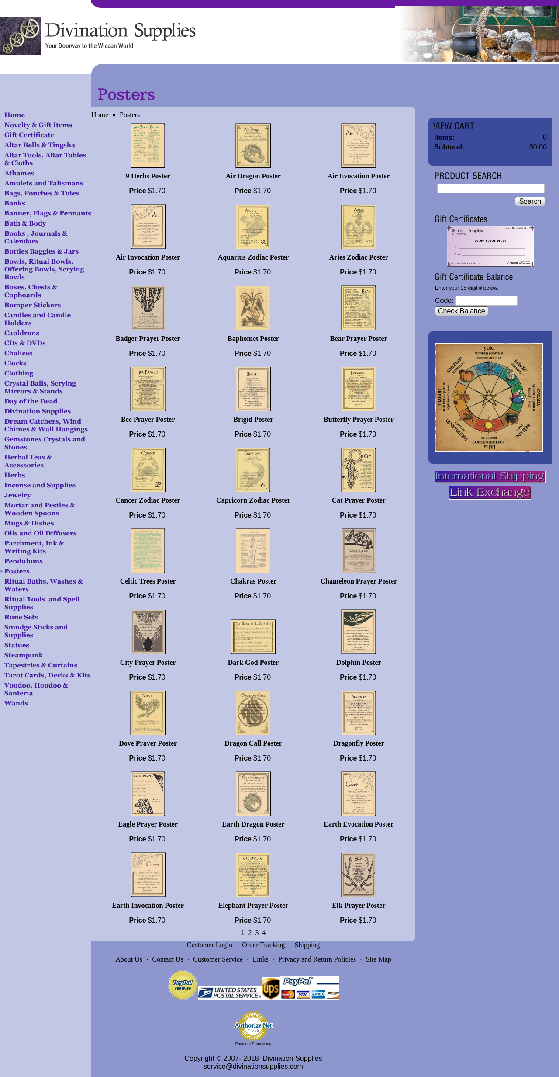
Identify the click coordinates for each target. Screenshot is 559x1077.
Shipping (307, 944)
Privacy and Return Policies (317, 959)
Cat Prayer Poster (359, 500)
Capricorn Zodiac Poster (253, 500)
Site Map (378, 959)
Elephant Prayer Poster (253, 905)
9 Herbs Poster (148, 176)
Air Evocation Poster (359, 176)
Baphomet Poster (253, 338)
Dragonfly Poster (358, 743)
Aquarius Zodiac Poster (253, 257)
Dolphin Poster (358, 662)
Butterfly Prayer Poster (359, 419)
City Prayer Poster (148, 662)
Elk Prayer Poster (358, 905)
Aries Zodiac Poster (358, 257)
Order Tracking (263, 944)
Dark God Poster (253, 662)
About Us (128, 959)
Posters (130, 114)
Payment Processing (253, 1044)
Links (260, 959)
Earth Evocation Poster (358, 824)
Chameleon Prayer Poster (359, 581)
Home (99, 114)
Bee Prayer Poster (148, 419)
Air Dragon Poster (253, 176)
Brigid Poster (253, 419)
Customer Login (209, 944)
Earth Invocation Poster (147, 905)
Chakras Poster (253, 581)
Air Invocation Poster (148, 257)
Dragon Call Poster (253, 743)
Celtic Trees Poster (148, 581)
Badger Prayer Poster (148, 338)
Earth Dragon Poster (253, 824)
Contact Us (167, 959)
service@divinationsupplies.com (253, 1066)
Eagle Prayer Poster (148, 824)
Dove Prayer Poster (148, 743)
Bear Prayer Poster (358, 338)
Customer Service (218, 959)
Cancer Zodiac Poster (148, 500)
